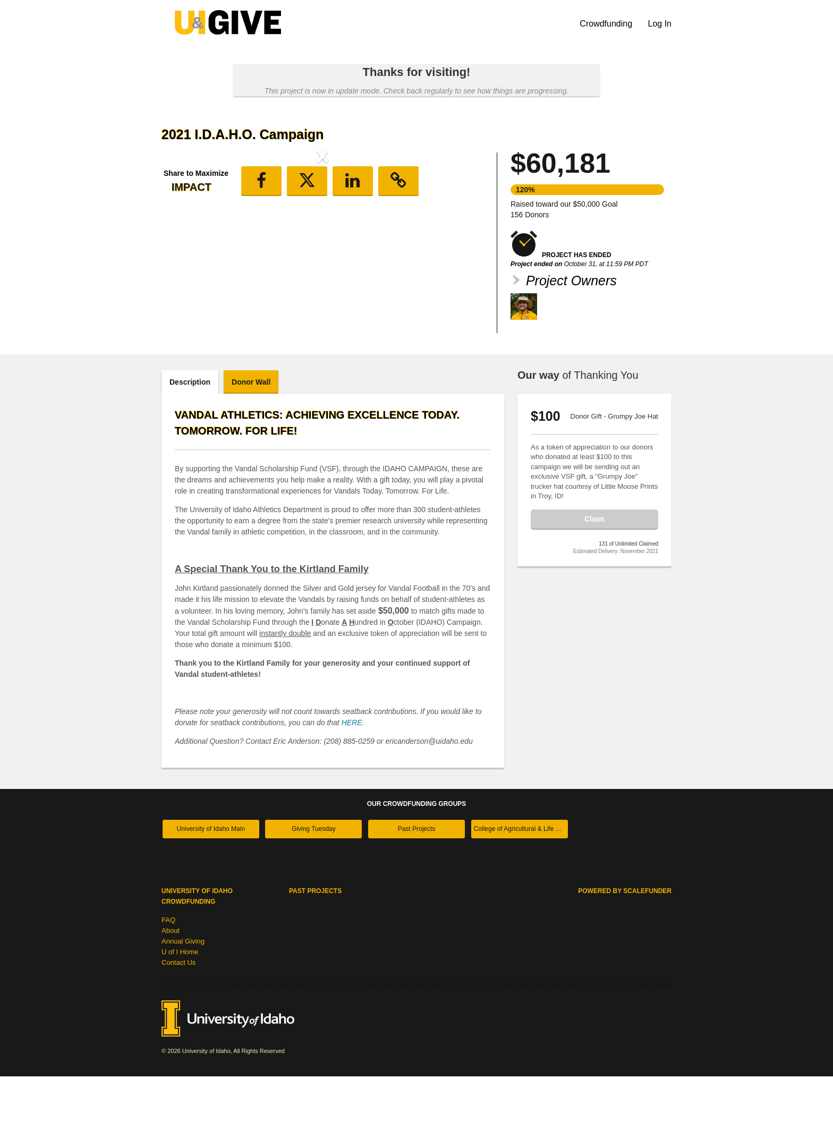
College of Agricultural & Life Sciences (521, 873)
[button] (186, 243)
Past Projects (417, 873)
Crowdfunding (607, 23)
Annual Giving (183, 986)
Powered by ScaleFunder (625, 935)
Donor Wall (251, 426)
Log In (660, 23)
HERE (352, 767)
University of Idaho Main (210, 873)
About (171, 975)
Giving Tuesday (314, 873)
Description (189, 426)
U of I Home (180, 996)
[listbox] (322, 244)
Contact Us (179, 1007)
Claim (594, 563)
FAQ (168, 965)
